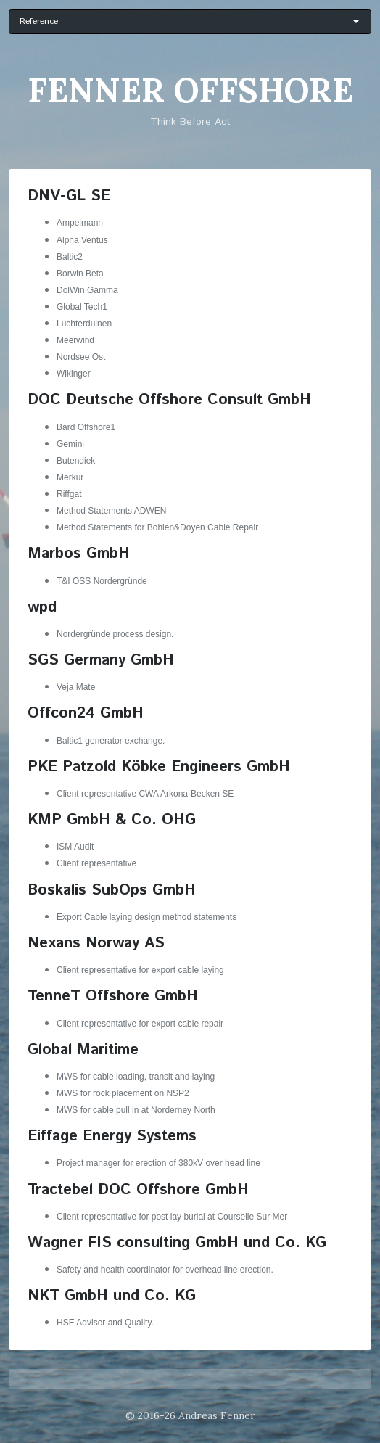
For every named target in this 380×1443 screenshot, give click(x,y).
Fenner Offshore (190, 90)
